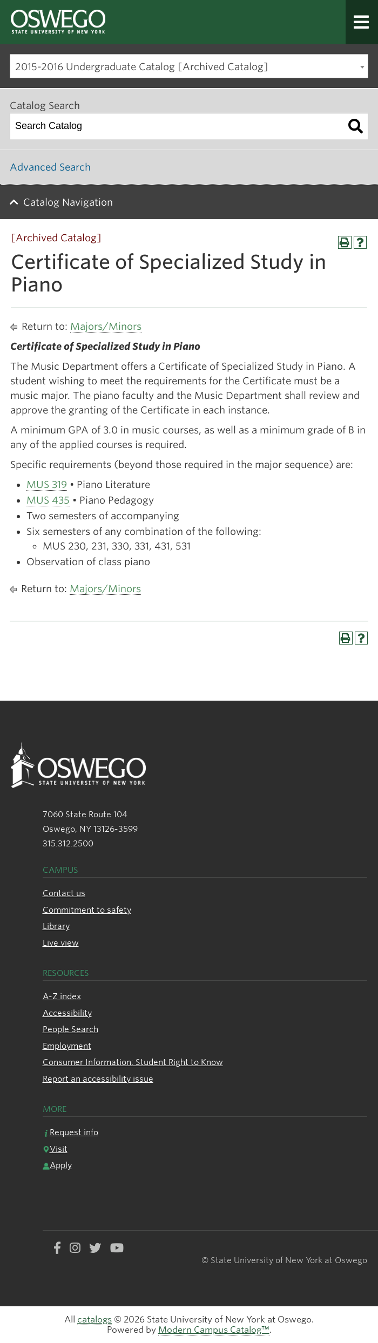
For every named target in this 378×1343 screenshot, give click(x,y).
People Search (70, 1029)
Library (56, 926)
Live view (61, 943)
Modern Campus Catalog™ (213, 1330)
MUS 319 (46, 484)
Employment (67, 1046)
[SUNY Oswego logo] (126, 22)
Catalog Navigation (68, 202)
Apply (57, 1165)
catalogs (94, 1319)
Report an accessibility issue (98, 1079)
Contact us (64, 893)
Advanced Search (50, 167)
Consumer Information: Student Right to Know (133, 1062)
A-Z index (62, 996)
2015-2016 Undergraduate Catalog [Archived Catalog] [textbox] (141, 66)
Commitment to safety (87, 910)
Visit (55, 1149)
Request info (70, 1132)
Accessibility (67, 1013)
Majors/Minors (105, 326)
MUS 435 (48, 500)
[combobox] (189, 66)
